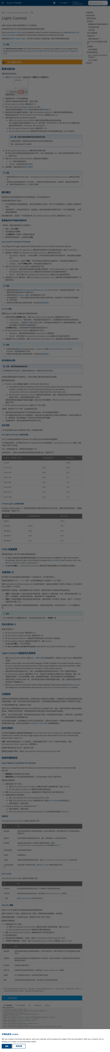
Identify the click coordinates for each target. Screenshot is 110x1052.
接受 (6, 1046)
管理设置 (19, 1046)
